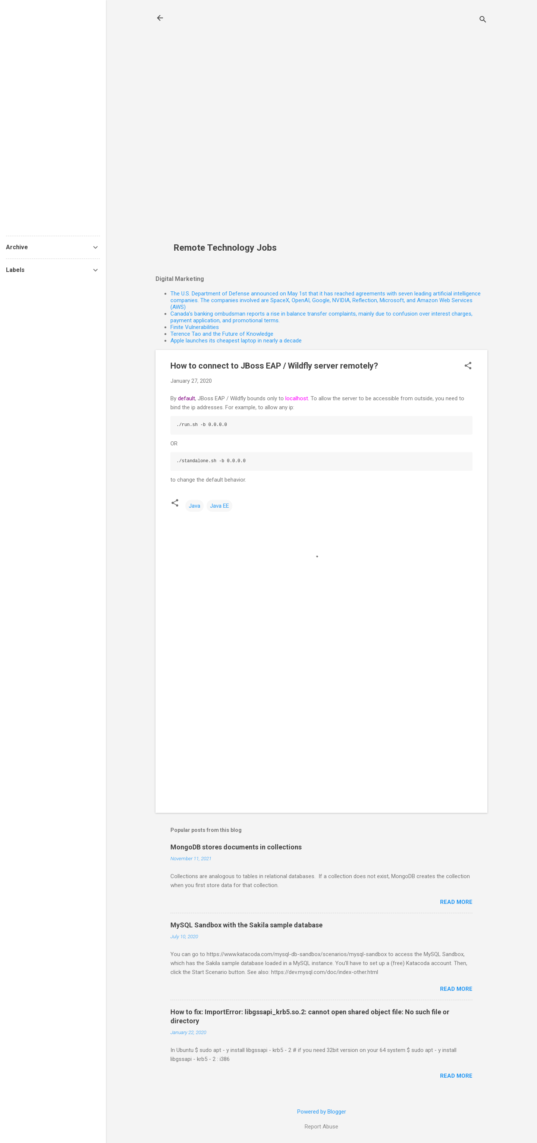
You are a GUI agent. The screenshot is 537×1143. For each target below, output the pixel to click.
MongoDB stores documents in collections (236, 847)
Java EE (219, 505)
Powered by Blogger (321, 1111)
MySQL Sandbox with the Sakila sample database (246, 925)
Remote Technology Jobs (225, 247)
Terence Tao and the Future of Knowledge (221, 334)
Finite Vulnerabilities (194, 327)
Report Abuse (321, 1126)
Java (194, 505)
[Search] (482, 20)
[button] (468, 366)
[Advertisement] (227, 125)
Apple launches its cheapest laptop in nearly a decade (236, 340)
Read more (456, 902)
